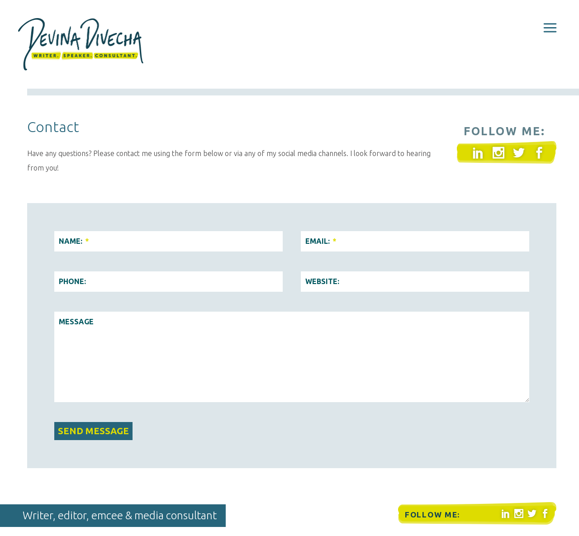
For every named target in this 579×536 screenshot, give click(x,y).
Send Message (93, 431)
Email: (320, 241)
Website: (322, 281)
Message (76, 322)
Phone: (72, 281)
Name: (73, 241)
